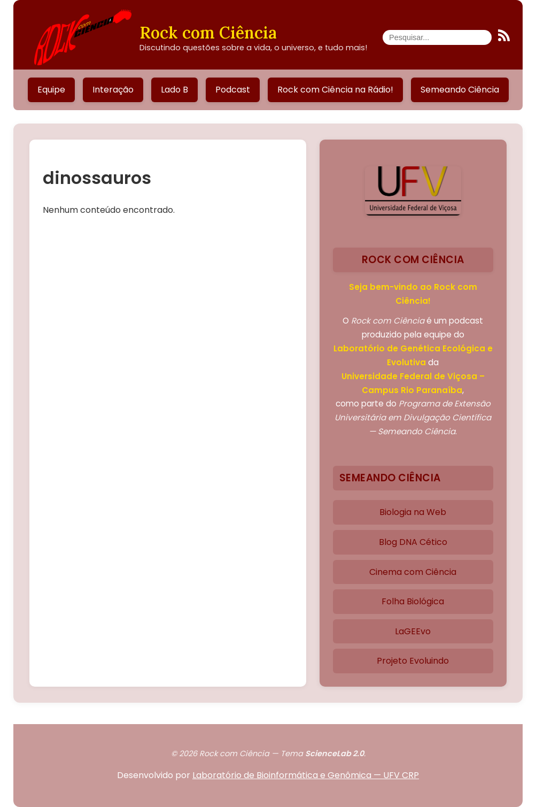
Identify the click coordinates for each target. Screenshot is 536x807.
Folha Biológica (413, 601)
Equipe (51, 89)
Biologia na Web (412, 512)
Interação (113, 89)
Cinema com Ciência (412, 572)
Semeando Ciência (460, 89)
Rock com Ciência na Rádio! (335, 89)
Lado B (174, 89)
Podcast (232, 89)
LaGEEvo (413, 631)
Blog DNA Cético (413, 542)
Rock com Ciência (208, 32)
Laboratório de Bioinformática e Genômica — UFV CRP (305, 775)
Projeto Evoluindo (413, 661)
